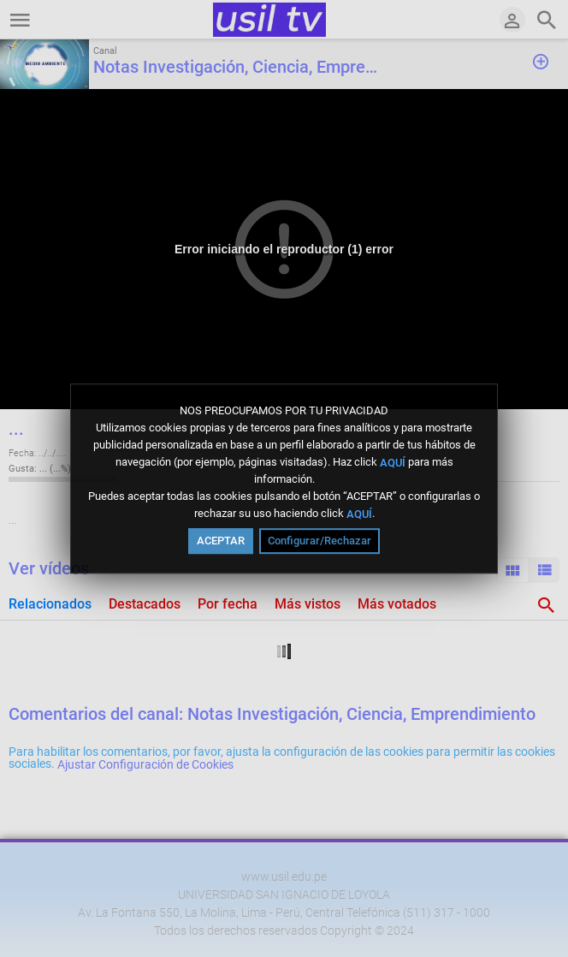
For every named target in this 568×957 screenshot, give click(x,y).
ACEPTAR (221, 540)
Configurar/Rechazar (319, 540)
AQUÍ (392, 461)
